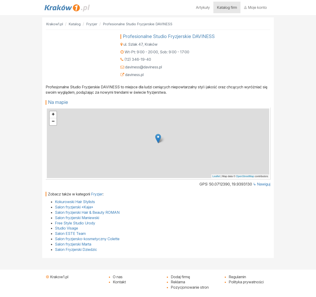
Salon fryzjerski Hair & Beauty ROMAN (87, 212)
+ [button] (53, 114)
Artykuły (203, 7)
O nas (118, 277)
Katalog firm (227, 7)
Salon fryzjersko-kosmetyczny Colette (87, 238)
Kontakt (119, 282)
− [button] (53, 121)
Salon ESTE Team (70, 233)
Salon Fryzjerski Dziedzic (76, 249)
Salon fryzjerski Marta (73, 244)
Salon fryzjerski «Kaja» (74, 207)
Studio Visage (66, 228)
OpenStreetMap (245, 176)
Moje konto (255, 7)
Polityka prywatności (246, 282)
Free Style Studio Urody (75, 223)
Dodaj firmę (180, 277)
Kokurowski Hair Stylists (75, 201)
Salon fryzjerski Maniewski (77, 217)
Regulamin (237, 277)
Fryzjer (97, 194)
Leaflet (216, 176)
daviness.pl (134, 74)
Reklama (178, 282)
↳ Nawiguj (261, 184)
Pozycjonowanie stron (190, 287)
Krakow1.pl (59, 277)
